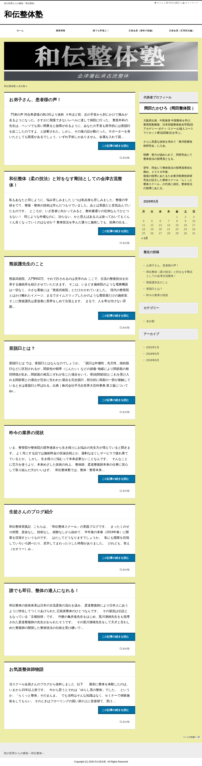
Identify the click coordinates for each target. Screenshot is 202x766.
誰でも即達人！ (101, 32)
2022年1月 (152, 347)
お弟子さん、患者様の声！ (35, 99)
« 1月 (144, 238)
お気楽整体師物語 (26, 669)
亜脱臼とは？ (22, 348)
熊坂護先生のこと (26, 263)
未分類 (21, 86)
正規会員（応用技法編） (182, 32)
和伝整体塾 (23, 14)
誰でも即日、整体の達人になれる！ (44, 590)
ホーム (158, 3)
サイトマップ (190, 3)
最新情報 (61, 32)
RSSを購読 (173, 3)
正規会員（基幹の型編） (141, 32)
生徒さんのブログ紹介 (31, 511)
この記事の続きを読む (118, 145)
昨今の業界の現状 (26, 432)
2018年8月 (152, 360)
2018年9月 (152, 353)
